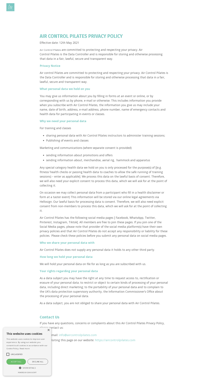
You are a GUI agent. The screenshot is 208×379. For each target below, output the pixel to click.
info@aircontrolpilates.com (78, 350)
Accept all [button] (16, 361)
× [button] (48, 330)
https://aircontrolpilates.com (117, 355)
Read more (25, 348)
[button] (27, 367)
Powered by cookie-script (27, 372)
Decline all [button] (37, 361)
